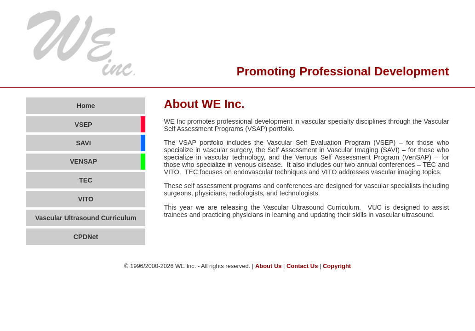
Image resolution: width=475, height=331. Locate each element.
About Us (268, 266)
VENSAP (83, 161)
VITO (85, 199)
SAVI (83, 143)
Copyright (337, 266)
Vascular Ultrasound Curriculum (86, 218)
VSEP (83, 124)
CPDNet (86, 236)
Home (85, 105)
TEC (85, 180)
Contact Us (302, 266)
